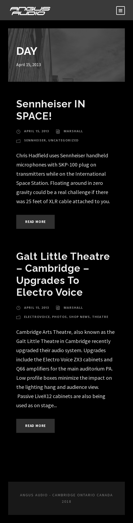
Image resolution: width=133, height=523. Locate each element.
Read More (35, 221)
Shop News (79, 317)
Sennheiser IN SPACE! (51, 110)
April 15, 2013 (36, 131)
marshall (73, 131)
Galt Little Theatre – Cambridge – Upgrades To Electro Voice (63, 274)
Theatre (100, 317)
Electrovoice (37, 317)
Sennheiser (35, 140)
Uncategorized (63, 140)
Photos (59, 317)
